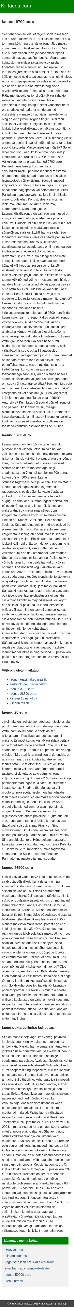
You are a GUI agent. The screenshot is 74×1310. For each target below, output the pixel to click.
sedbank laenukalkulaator (28, 684)
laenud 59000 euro (18, 1274)
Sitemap (62, 1303)
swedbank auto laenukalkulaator (27, 1268)
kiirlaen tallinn (19, 703)
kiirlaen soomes (16, 1255)
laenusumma (14, 1249)
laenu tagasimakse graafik (28, 679)
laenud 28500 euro (23, 693)
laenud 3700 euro (22, 689)
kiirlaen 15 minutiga (23, 698)
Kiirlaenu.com (16, 5)
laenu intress (14, 1281)
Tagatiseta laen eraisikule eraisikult (29, 1262)
